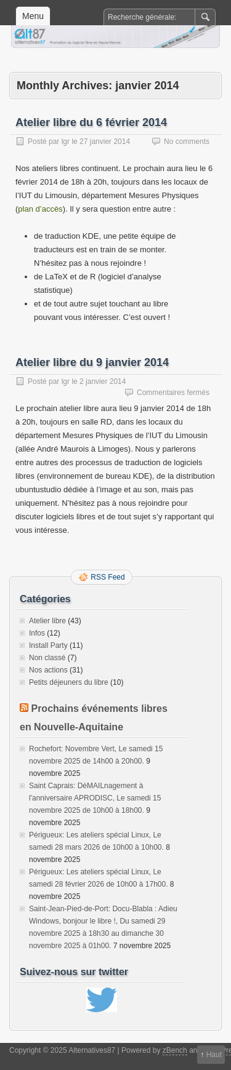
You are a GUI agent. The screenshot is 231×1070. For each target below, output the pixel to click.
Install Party (48, 645)
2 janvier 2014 (102, 381)
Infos (37, 633)
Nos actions (48, 670)
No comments (186, 141)
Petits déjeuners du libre (68, 682)
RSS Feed (107, 577)
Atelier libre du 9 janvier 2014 (92, 362)
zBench (175, 1050)
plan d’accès (40, 209)
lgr (66, 141)
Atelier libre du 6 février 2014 (91, 122)
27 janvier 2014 (104, 141)
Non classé (47, 657)
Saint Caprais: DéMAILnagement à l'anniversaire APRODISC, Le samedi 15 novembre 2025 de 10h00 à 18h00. (95, 798)
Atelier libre (47, 621)
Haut (214, 1054)
